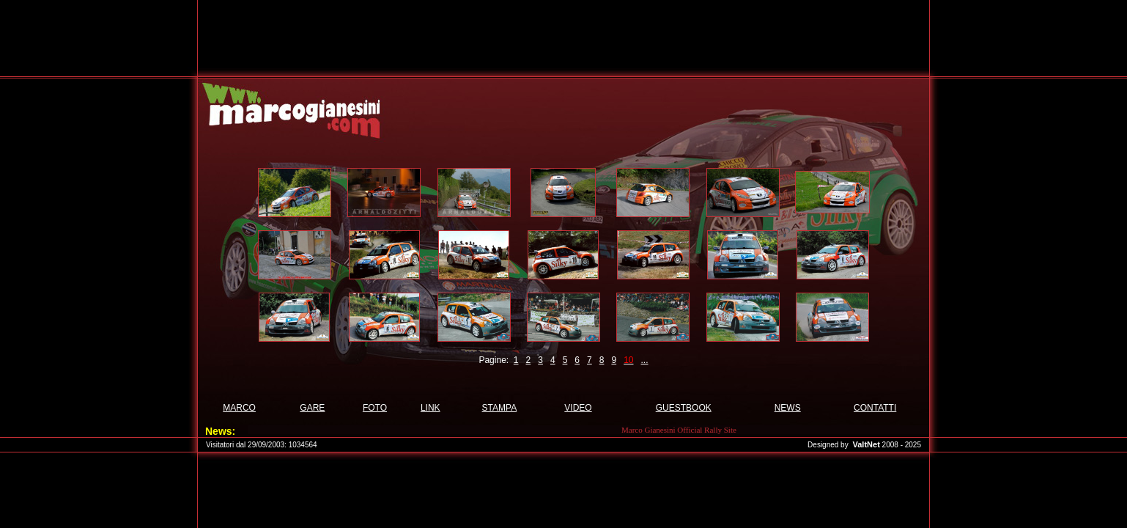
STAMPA (499, 408)
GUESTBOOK (684, 408)
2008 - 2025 (901, 445)
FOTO (375, 408)
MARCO (239, 408)
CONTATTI (875, 408)
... (645, 360)
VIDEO (577, 408)
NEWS (788, 408)
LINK (430, 408)
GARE (312, 408)
